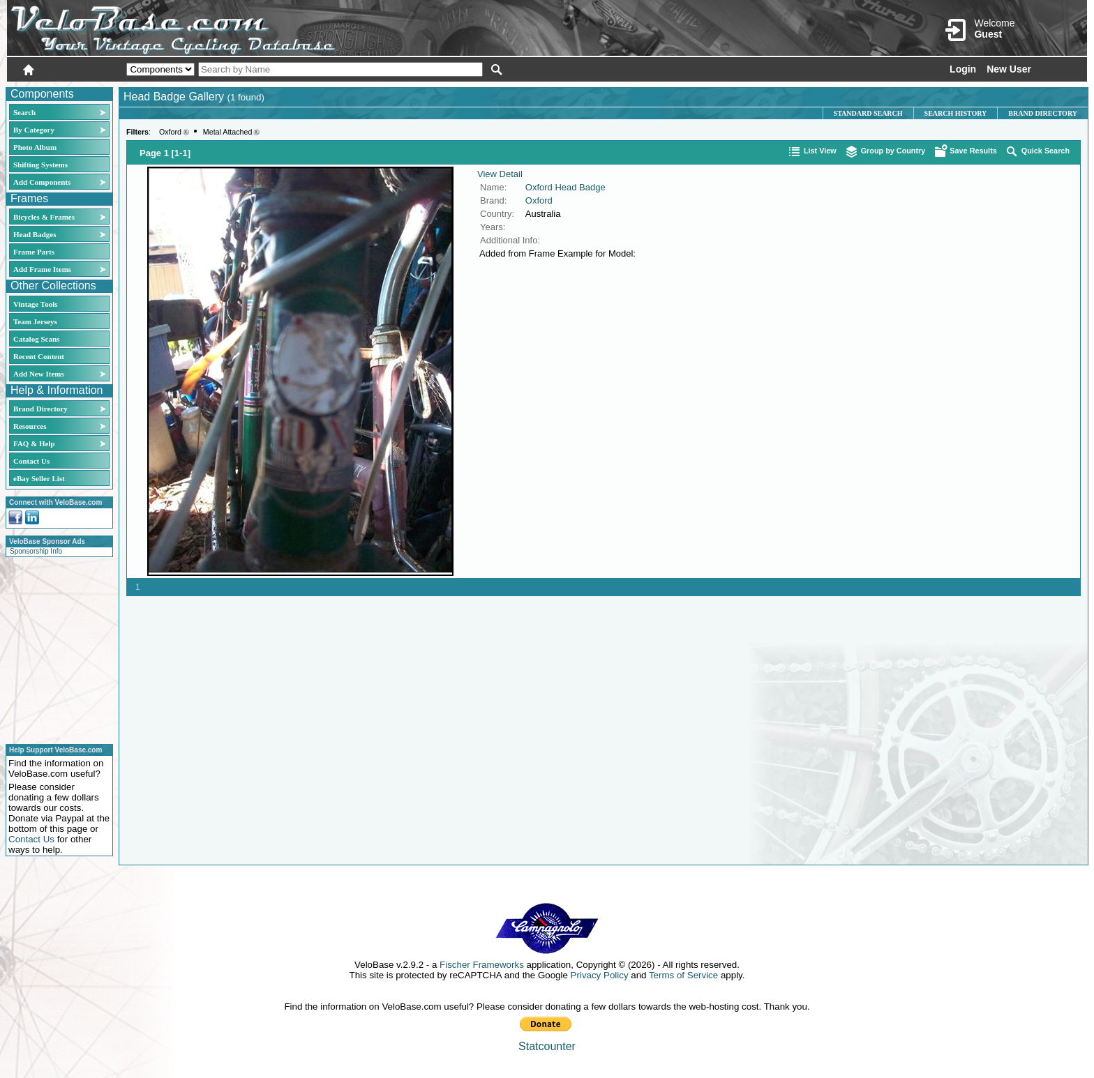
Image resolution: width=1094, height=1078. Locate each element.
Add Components (41, 182)
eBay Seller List (39, 478)
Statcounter (547, 1046)
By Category (33, 130)
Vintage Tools (35, 304)
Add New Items (38, 374)
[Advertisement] (55, 648)
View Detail (500, 174)
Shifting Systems (40, 164)
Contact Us (31, 461)
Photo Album (35, 147)
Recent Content (38, 356)
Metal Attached (228, 132)
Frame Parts (33, 252)
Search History (955, 113)
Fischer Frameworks (482, 964)
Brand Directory (40, 408)
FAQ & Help (34, 443)
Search (24, 112)
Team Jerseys (35, 321)
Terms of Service (683, 975)
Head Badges (34, 234)
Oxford (170, 132)
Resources (29, 426)
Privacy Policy (600, 975)
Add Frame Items (42, 269)
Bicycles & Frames (45, 217)
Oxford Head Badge (565, 187)
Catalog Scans (36, 339)
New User (1009, 69)
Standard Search (868, 113)
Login (963, 69)
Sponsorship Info (36, 551)
